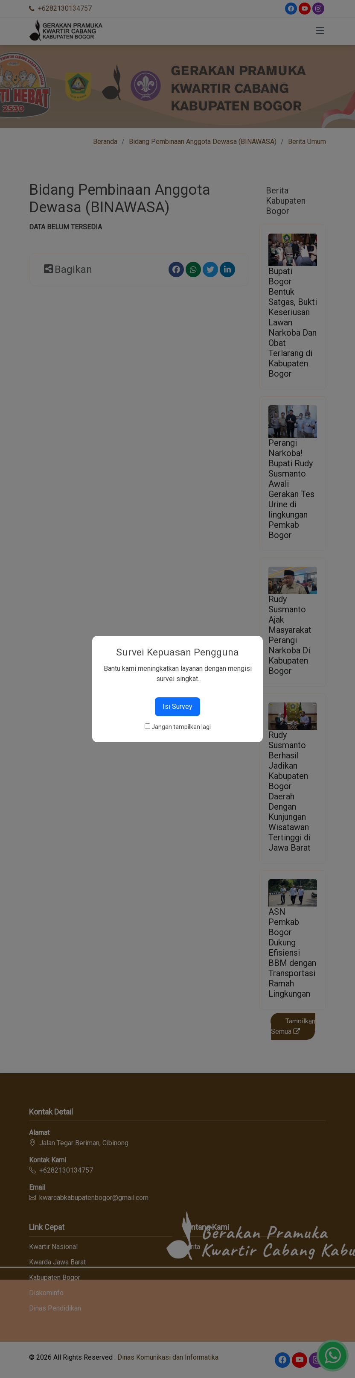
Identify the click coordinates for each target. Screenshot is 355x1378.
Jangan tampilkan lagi (181, 726)
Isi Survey (177, 706)
